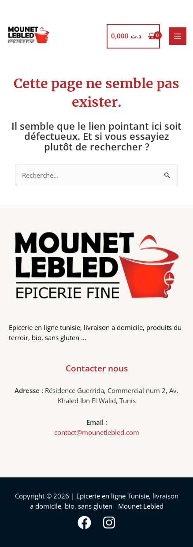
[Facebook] (84, 522)
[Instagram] (109, 522)
